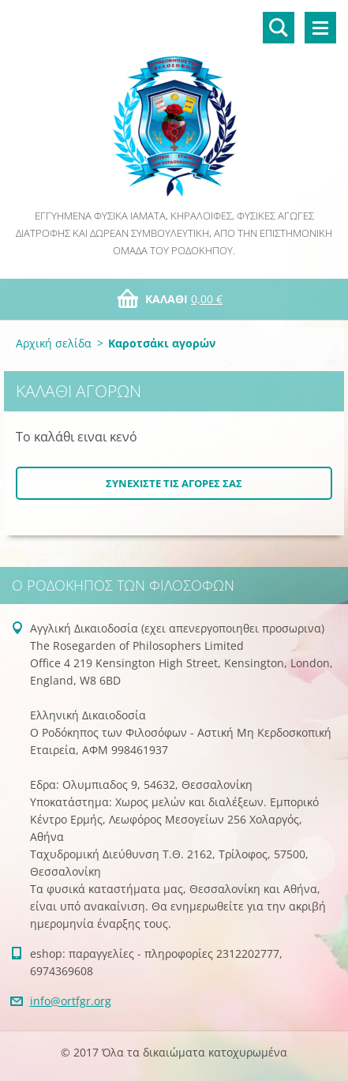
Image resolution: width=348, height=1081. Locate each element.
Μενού (320, 27)
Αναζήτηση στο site (278, 27)
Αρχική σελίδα (54, 343)
